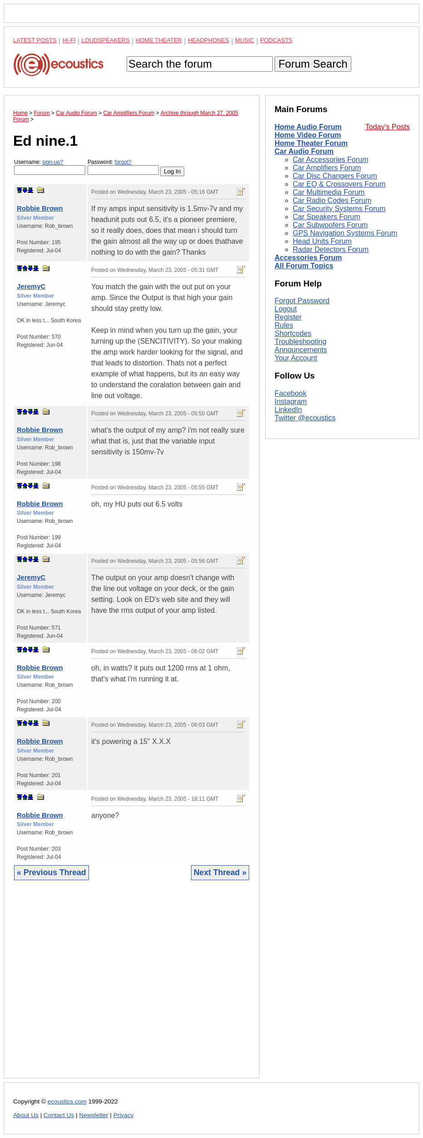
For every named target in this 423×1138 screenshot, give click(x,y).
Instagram (291, 523)
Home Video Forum (308, 135)
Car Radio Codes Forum (332, 200)
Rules (284, 447)
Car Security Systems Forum (339, 208)
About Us (26, 1115)
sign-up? (52, 162)
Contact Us (59, 1115)
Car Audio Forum (304, 151)
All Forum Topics (304, 266)
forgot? (122, 162)
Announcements (301, 471)
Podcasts (276, 40)
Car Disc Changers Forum (335, 176)
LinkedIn (288, 531)
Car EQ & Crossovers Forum (339, 184)
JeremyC (31, 286)
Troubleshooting (300, 463)
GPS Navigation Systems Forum (345, 233)
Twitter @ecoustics (305, 539)
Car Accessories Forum (330, 159)
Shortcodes (293, 455)
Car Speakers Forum (326, 217)
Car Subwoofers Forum (330, 225)
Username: (49, 167)
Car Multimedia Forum (328, 192)
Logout (286, 430)
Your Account (296, 479)
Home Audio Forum (308, 127)
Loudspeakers (106, 40)
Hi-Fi (69, 40)
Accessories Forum (308, 257)
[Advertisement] (131, 986)
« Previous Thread (51, 872)
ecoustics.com (67, 1101)
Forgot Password (302, 422)
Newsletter (93, 1115)
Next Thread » (220, 872)
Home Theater (159, 40)
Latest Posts (35, 40)
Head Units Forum (322, 241)
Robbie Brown (40, 208)
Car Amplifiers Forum (327, 168)
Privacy (123, 1115)
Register (288, 439)
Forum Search (312, 64)
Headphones (208, 40)
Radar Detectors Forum (331, 249)
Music (244, 40)
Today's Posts (387, 127)
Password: (123, 167)
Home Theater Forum (311, 143)
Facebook (290, 514)
